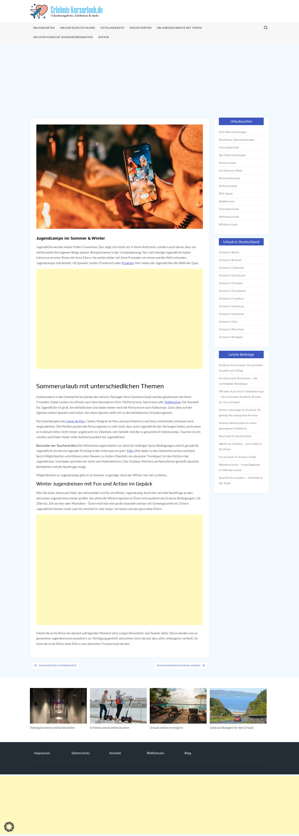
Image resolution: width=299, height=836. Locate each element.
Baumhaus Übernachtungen (237, 139)
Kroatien (128, 263)
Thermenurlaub (229, 209)
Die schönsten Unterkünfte (58, 665)
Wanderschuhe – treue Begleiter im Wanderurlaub (239, 467)
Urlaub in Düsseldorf (232, 290)
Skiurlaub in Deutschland (235, 436)
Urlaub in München (231, 329)
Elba (130, 451)
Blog (188, 753)
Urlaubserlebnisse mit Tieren (179, 27)
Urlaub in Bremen (230, 260)
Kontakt (115, 753)
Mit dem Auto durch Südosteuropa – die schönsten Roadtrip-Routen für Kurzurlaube (241, 396)
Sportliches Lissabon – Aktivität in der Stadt (240, 480)
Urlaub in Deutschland (77, 27)
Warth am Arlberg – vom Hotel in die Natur (240, 446)
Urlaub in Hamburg (231, 306)
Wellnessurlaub (229, 216)
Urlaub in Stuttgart (231, 337)
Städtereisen (227, 201)
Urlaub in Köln (228, 321)
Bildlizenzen (155, 753)
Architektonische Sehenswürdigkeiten (63, 37)
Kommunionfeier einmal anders (178, 665)
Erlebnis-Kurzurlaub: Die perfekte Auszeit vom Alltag (241, 367)
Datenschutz (81, 753)
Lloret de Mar (75, 421)
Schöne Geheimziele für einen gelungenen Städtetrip (238, 425)
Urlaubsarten (44, 27)
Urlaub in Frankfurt (231, 298)
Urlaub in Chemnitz (231, 267)
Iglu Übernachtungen (232, 155)
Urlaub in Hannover (231, 314)
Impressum (42, 753)
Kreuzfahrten (140, 27)
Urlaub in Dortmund (232, 275)
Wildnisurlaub (228, 224)
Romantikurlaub (229, 178)
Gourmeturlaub (229, 147)
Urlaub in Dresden (231, 283)
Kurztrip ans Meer (230, 170)
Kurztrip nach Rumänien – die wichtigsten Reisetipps (238, 380)
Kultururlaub (227, 162)
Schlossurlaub (228, 186)
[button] (9, 827)
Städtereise (173, 402)
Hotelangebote (112, 27)
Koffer (103, 37)
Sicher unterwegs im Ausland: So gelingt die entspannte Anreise (240, 412)
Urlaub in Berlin (229, 252)
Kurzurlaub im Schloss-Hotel (237, 457)
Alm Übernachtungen (232, 132)
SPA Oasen (226, 193)
